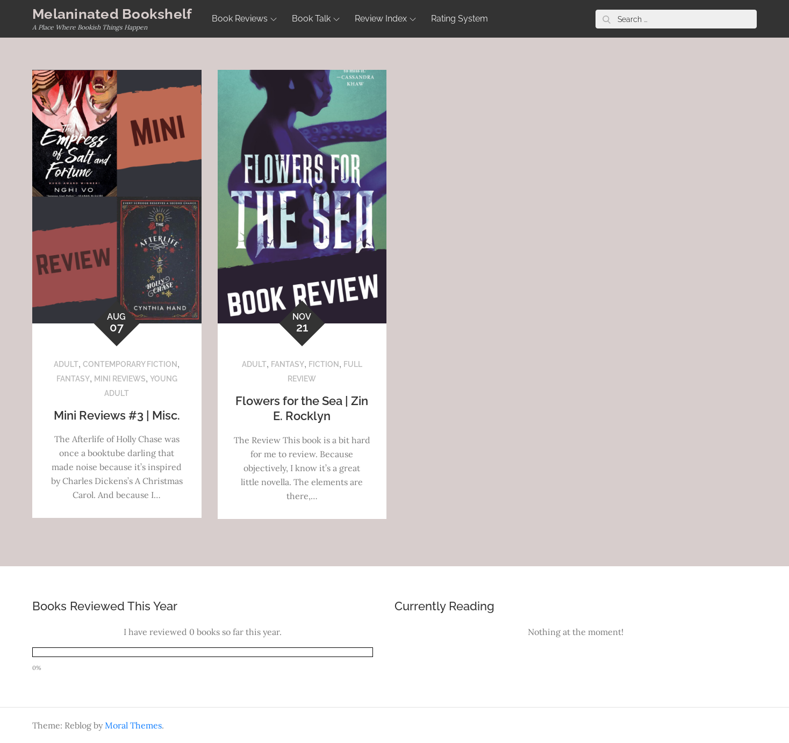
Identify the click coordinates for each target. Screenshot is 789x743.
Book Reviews (244, 18)
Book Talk (316, 18)
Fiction (324, 364)
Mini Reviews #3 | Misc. (117, 415)
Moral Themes (133, 725)
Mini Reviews (120, 378)
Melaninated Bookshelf (112, 14)
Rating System (459, 18)
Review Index (385, 18)
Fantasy (73, 378)
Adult (66, 364)
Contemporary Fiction (130, 364)
